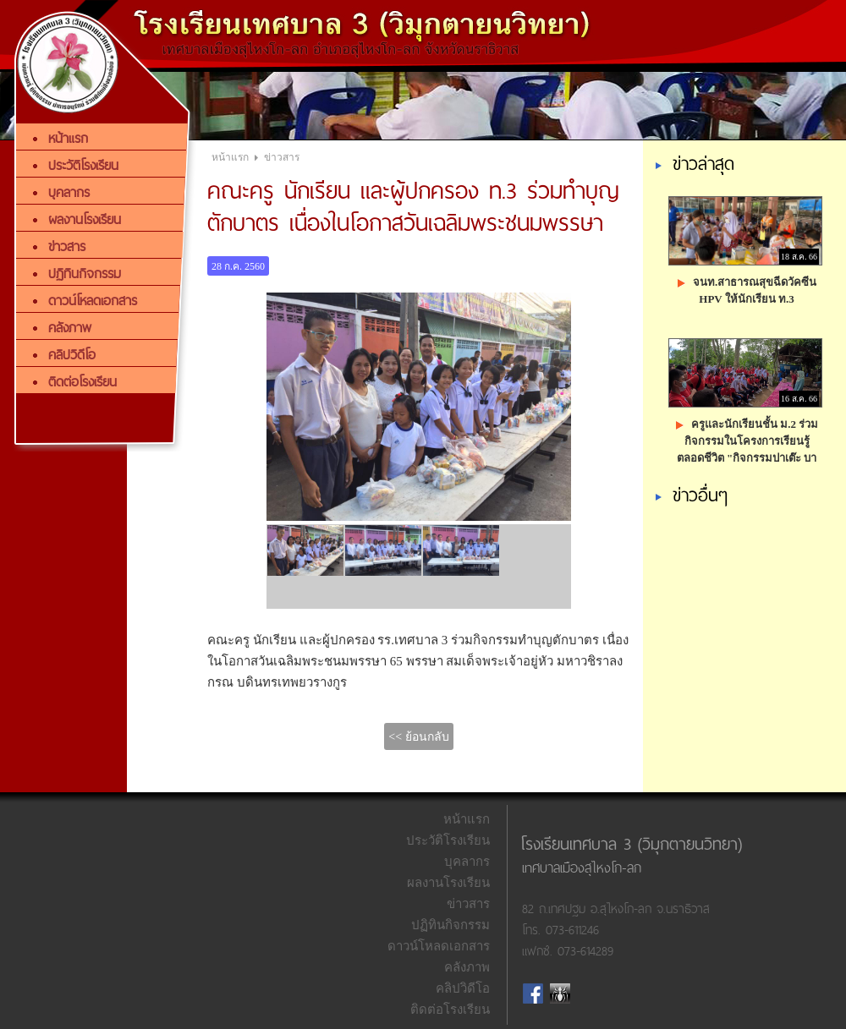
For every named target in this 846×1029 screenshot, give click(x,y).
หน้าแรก (230, 157)
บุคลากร (467, 861)
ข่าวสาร (281, 157)
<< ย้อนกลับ (418, 737)
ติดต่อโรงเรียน (450, 1009)
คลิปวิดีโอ (463, 988)
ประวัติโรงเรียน (448, 840)
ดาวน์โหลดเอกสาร (438, 946)
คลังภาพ (467, 967)
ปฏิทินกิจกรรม (450, 925)
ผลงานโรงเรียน (448, 882)
